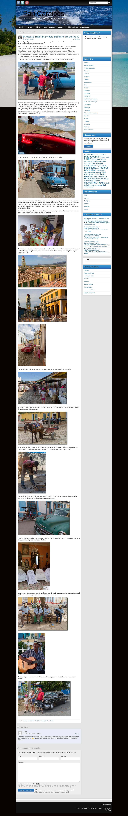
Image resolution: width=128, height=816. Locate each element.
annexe (97, 154)
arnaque (25, 720)
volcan (92, 187)
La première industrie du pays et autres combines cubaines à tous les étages (62, 32)
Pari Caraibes (43, 13)
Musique (43, 720)
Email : (41, 756)
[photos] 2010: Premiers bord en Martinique (95, 246)
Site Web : (64, 756)
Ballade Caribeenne (89, 293)
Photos (86, 253)
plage (103, 172)
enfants (103, 159)
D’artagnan (87, 201)
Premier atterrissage (92, 239)
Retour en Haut (106, 804)
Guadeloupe (97, 161)
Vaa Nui (86, 198)
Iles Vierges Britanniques (91, 102)
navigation (90, 170)
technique (87, 185)
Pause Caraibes (88, 284)
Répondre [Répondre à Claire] (77, 733)
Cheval (36, 720)
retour (104, 176)
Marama (86, 203)
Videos (89, 231)
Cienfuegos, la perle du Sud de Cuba (27, 32)
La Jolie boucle (88, 287)
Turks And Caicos (89, 130)
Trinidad (47, 720)
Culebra (86, 88)
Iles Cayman (87, 96)
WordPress (87, 808)
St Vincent (87, 124)
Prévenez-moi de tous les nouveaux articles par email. (52, 792)
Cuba (39, 720)
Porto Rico (87, 110)
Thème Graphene (97, 808)
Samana (97, 181)
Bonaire (86, 79)
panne (86, 172)
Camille (86, 209)
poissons (97, 174)
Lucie (103, 165)
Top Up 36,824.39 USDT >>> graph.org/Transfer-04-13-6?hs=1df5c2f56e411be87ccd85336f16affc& (95, 250)
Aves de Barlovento (89, 68)
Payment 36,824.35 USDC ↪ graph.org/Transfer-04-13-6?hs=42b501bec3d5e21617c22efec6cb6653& (96, 228)
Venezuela (87, 187)
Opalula (86, 279)
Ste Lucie (86, 127)
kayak (98, 166)
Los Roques (87, 104)
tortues (94, 185)
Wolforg (108, 810)
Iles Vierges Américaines (90, 99)
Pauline (92, 172)
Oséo (85, 195)
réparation (96, 179)
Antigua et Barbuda (89, 65)
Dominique (87, 90)
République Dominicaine (90, 113)
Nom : (20, 756)
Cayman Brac (88, 82)
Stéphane (77, 39)
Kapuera (86, 281)
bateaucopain (92, 156)
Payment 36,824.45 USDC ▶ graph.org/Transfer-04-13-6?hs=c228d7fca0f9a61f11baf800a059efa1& (95, 243)
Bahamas (86, 71)
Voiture (51, 720)
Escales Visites (29, 39)
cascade (108, 157)
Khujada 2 (87, 206)
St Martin (86, 121)
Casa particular (31, 720)
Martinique (87, 107)
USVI (103, 185)
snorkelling (90, 182)
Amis (85, 154)
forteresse (88, 161)
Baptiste (103, 155)
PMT (86, 174)
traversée (98, 185)
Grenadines (87, 93)
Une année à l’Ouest (89, 290)
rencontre (97, 177)
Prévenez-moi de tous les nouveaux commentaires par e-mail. (55, 790)
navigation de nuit (101, 170)
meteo (97, 168)
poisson (92, 174)
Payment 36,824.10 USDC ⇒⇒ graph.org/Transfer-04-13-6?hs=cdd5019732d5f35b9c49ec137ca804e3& (96, 236)
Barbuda (86, 74)
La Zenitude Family (89, 276)
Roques (88, 178)
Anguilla (86, 62)
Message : (21, 762)
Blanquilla (86, 76)
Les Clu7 (86, 270)
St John (86, 118)
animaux (91, 154)
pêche (91, 177)
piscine (98, 172)
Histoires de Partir (89, 273)
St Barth (86, 116)
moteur (104, 167)
